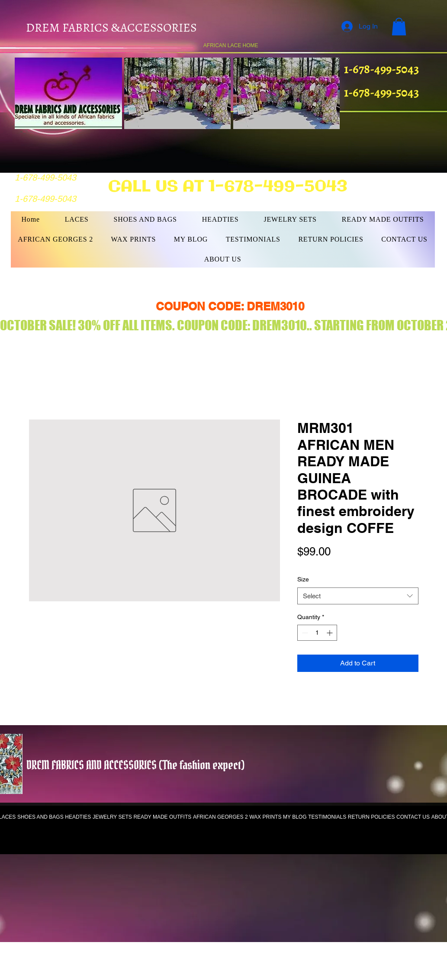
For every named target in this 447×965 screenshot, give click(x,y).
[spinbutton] (317, 632)
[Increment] (330, 632)
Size (303, 579)
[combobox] (357, 595)
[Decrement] (304, 632)
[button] (399, 27)
